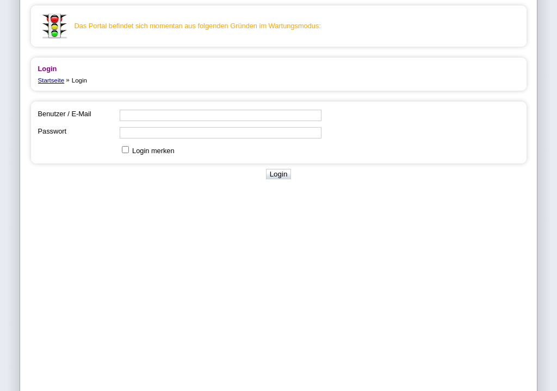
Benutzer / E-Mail (64, 114)
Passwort (52, 131)
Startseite (51, 80)
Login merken (153, 151)
